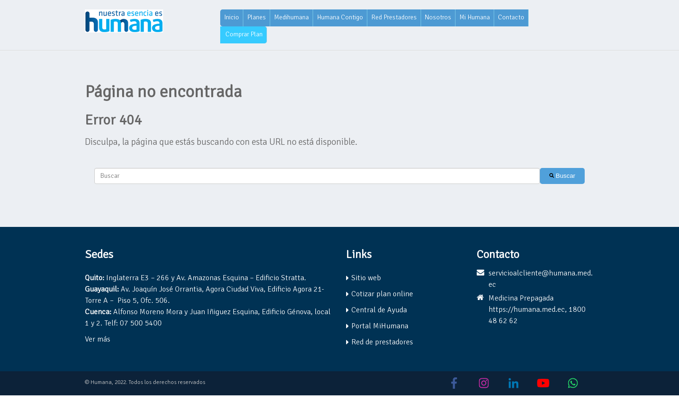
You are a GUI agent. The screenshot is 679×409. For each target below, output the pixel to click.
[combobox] (317, 176)
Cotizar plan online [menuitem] (382, 294)
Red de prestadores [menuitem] (382, 342)
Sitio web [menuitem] (366, 278)
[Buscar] (562, 176)
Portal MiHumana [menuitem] (379, 326)
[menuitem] (231, 17)
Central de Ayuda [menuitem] (379, 310)
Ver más (97, 339)
